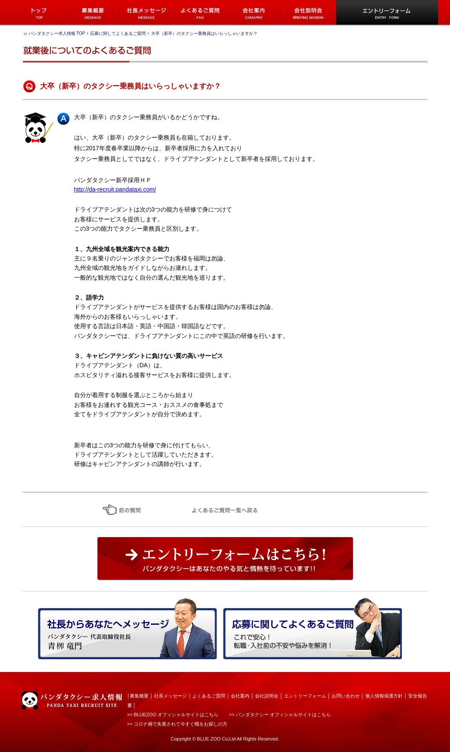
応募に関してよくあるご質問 (118, 33)
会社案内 (240, 695)
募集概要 (139, 695)
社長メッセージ (170, 695)
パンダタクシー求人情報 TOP (57, 33)
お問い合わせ (346, 695)
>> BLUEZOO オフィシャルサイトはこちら (173, 714)
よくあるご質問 (208, 695)
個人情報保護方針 (384, 695)
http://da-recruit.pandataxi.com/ (115, 189)
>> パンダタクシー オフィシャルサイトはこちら (280, 714)
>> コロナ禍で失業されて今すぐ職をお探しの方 (177, 723)
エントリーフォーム (305, 695)
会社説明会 (266, 695)
